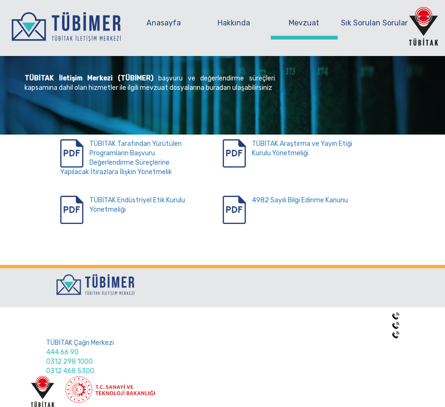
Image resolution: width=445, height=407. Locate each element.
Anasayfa (163, 22)
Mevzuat (304, 22)
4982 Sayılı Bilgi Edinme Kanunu (300, 200)
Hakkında (234, 22)
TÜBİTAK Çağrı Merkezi (80, 343)
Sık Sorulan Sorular (374, 22)
